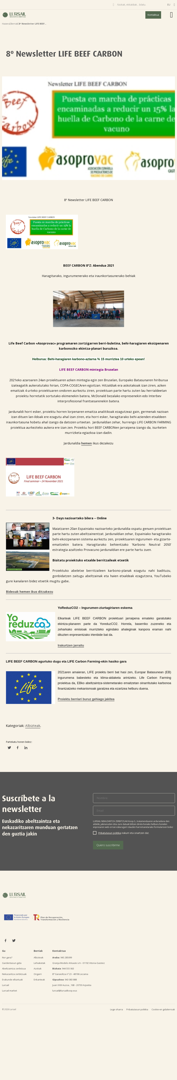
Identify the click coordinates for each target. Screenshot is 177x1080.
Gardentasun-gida (11, 963)
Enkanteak (39, 979)
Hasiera (6, 23)
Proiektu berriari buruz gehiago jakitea (86, 699)
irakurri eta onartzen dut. (123, 833)
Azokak (37, 968)
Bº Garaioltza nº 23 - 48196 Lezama (70, 974)
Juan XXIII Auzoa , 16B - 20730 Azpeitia (71, 985)
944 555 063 (63, 968)
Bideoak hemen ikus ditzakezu (29, 592)
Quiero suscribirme (108, 845)
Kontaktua (153, 14)
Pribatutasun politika (109, 833)
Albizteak (32, 725)
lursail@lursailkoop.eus (64, 990)
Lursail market (9, 990)
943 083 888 (64, 979)
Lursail (5, 985)
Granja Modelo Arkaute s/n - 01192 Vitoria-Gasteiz (78, 963)
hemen (86, 443)
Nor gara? (7, 957)
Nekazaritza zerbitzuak (14, 974)
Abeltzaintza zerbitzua (14, 968)
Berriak (14, 23)
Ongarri (38, 974)
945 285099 (62, 957)
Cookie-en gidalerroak (163, 1009)
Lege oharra (116, 1009)
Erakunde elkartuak (12, 979)
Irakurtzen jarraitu (71, 645)
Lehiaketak (39, 963)
